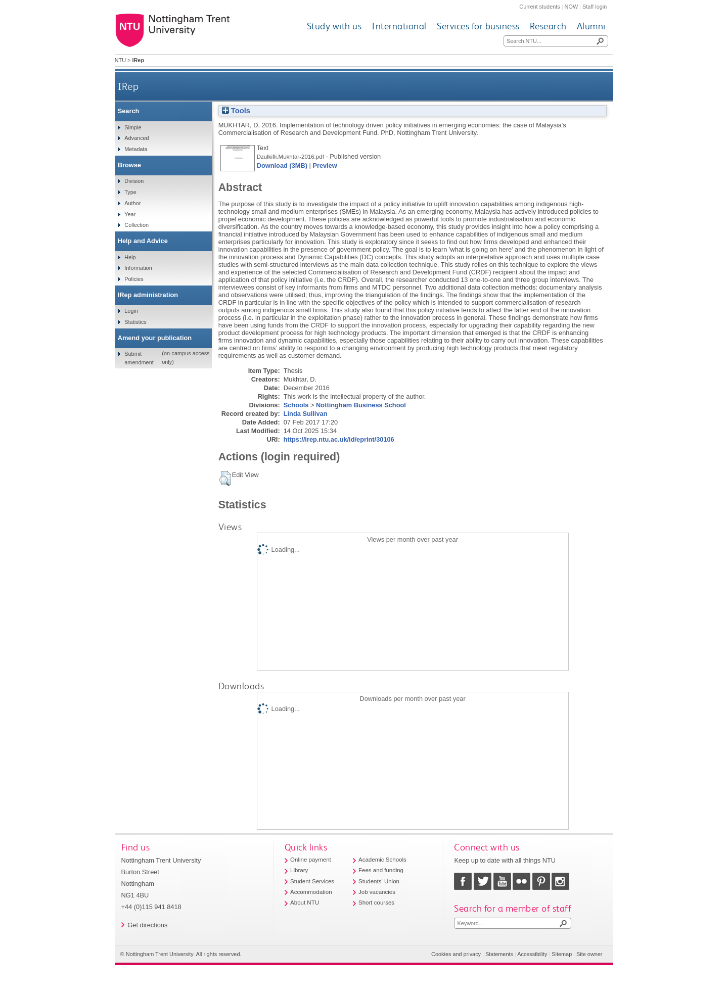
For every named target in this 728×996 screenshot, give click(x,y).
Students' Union (378, 881)
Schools (296, 405)
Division (134, 181)
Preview (324, 165)
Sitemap (562, 954)
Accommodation (311, 892)
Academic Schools (382, 860)
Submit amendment (138, 358)
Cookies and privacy (456, 954)
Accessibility (532, 954)
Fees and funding (380, 870)
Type (130, 192)
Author (132, 203)
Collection (136, 225)
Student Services (312, 881)
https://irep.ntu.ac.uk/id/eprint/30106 (339, 439)
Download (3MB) (282, 165)
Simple (132, 127)
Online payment (310, 860)
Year (129, 214)
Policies (133, 279)
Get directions (147, 925)
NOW (571, 7)
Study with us (334, 26)
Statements (499, 954)
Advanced (136, 138)
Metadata (135, 149)
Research (548, 26)
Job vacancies (376, 892)
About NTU (304, 902)
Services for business (478, 26)
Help (129, 257)
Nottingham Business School (361, 405)
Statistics (135, 322)
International (399, 26)
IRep (128, 86)
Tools (236, 111)
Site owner (589, 954)
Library (299, 870)
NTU (120, 60)
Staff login (594, 7)
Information (138, 268)
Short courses (376, 902)
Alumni (591, 26)
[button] (225, 478)
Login (131, 311)
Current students (539, 7)
